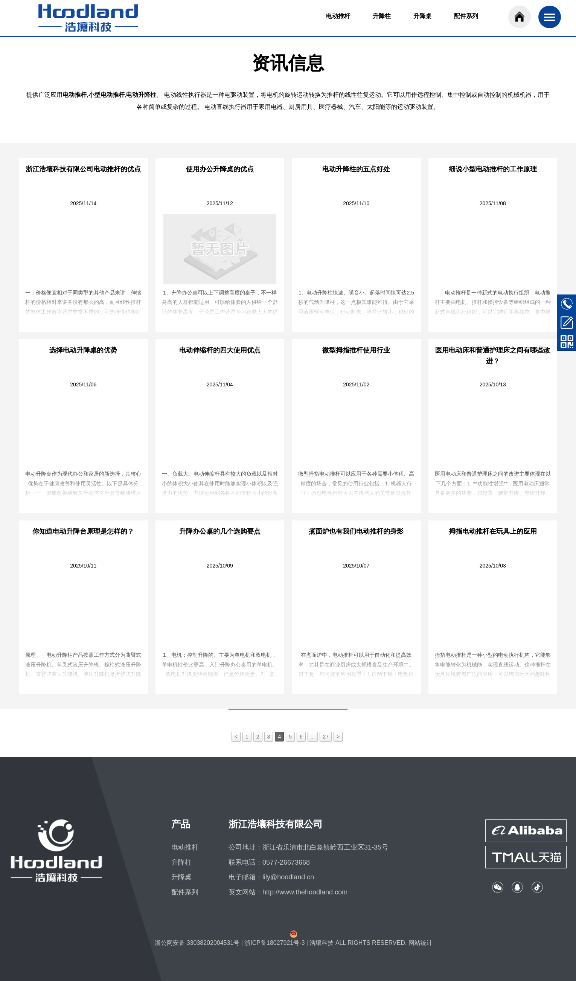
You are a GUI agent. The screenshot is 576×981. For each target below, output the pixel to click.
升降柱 (382, 16)
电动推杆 (338, 16)
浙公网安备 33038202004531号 (197, 943)
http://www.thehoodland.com (304, 892)
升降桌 (422, 16)
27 (326, 737)
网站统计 (420, 943)
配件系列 (466, 16)
